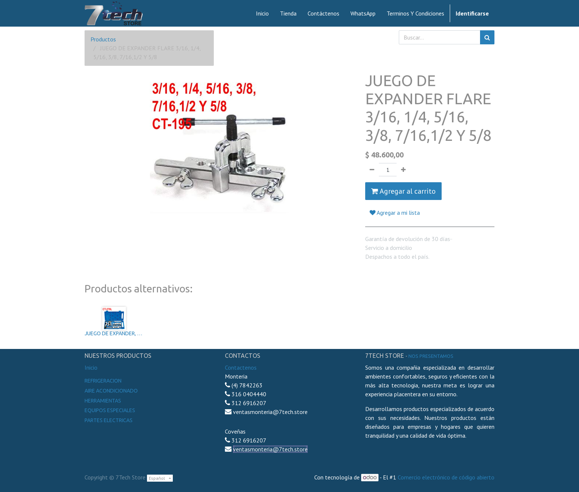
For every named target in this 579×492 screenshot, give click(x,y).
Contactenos (241, 367)
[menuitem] (262, 13)
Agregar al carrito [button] (403, 191)
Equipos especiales (110, 410)
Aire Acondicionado (111, 391)
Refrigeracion (103, 381)
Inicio (91, 367)
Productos (103, 39)
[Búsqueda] (487, 37)
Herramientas (103, 401)
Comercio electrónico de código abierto (446, 477)
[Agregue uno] (403, 169)
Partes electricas (109, 420)
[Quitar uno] (372, 169)
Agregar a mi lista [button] (395, 212)
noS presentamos (430, 356)
